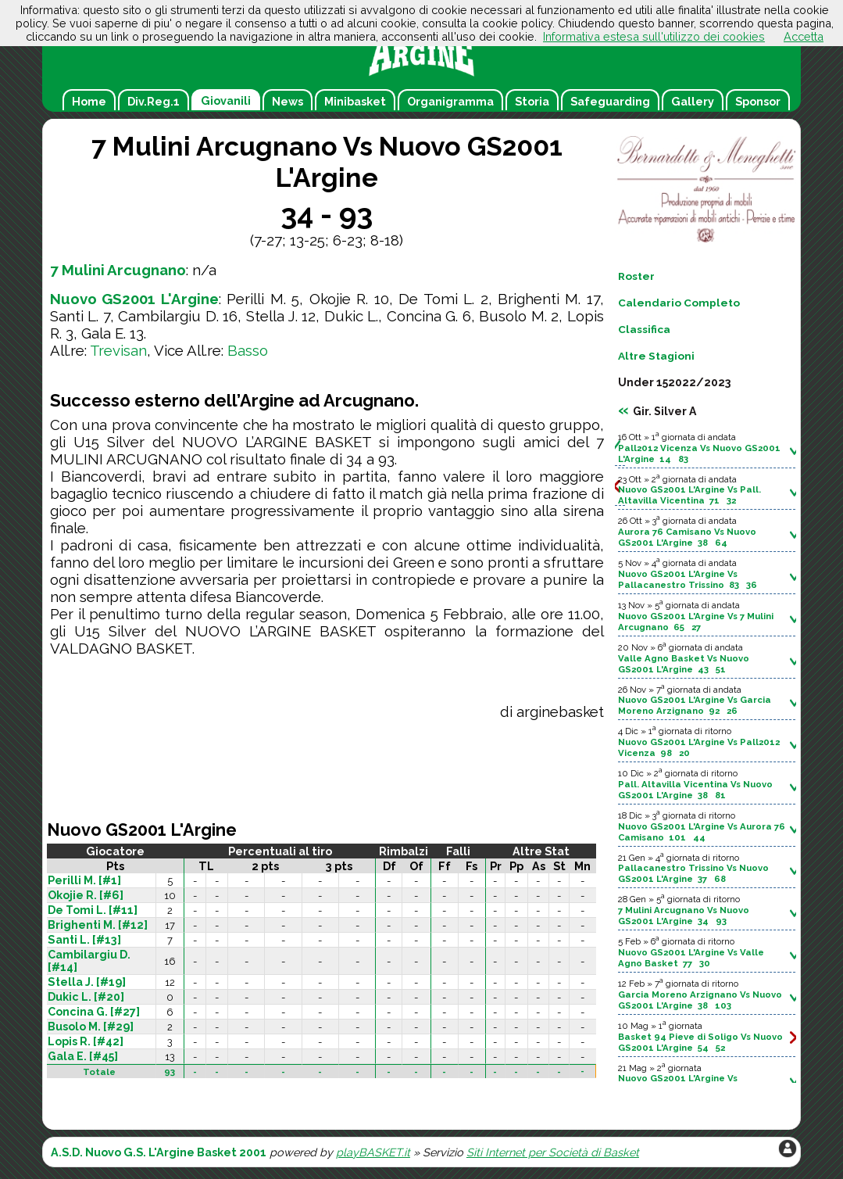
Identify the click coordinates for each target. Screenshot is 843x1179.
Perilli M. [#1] (84, 880)
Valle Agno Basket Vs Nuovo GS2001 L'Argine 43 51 (683, 664)
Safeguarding (610, 101)
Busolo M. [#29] (91, 1026)
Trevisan (118, 350)
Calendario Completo (679, 302)
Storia (532, 101)
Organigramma (450, 101)
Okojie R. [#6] (85, 895)
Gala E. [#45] (83, 1056)
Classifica (644, 329)
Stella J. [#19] (87, 982)
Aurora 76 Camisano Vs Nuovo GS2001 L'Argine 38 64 (687, 537)
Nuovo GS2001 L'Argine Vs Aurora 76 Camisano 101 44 (701, 832)
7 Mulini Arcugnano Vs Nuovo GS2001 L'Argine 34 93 (683, 915)
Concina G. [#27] (94, 1011)
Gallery (692, 101)
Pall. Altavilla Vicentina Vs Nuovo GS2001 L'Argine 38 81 (695, 790)
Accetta (803, 36)
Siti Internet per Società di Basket (552, 1152)
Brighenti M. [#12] (98, 925)
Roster (636, 276)
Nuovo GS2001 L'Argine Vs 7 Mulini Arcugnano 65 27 (695, 622)
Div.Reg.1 (153, 101)
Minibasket (355, 101)
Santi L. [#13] (84, 940)
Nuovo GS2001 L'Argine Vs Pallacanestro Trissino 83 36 (687, 579)
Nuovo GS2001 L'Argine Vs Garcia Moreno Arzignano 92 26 (694, 705)
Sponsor (757, 101)
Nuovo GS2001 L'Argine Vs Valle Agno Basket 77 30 (691, 958)
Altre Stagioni (656, 355)
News (287, 101)
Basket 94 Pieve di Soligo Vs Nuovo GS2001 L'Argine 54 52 (700, 1042)
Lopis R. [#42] (85, 1041)
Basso (247, 350)
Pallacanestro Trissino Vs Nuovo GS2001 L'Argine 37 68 (693, 873)
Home (89, 101)
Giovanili (226, 100)
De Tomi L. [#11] (93, 910)
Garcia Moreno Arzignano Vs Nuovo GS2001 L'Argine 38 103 (700, 1000)
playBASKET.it (373, 1152)
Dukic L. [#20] (86, 997)
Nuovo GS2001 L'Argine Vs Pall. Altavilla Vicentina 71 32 (689, 495)
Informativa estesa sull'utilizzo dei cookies (654, 36)
